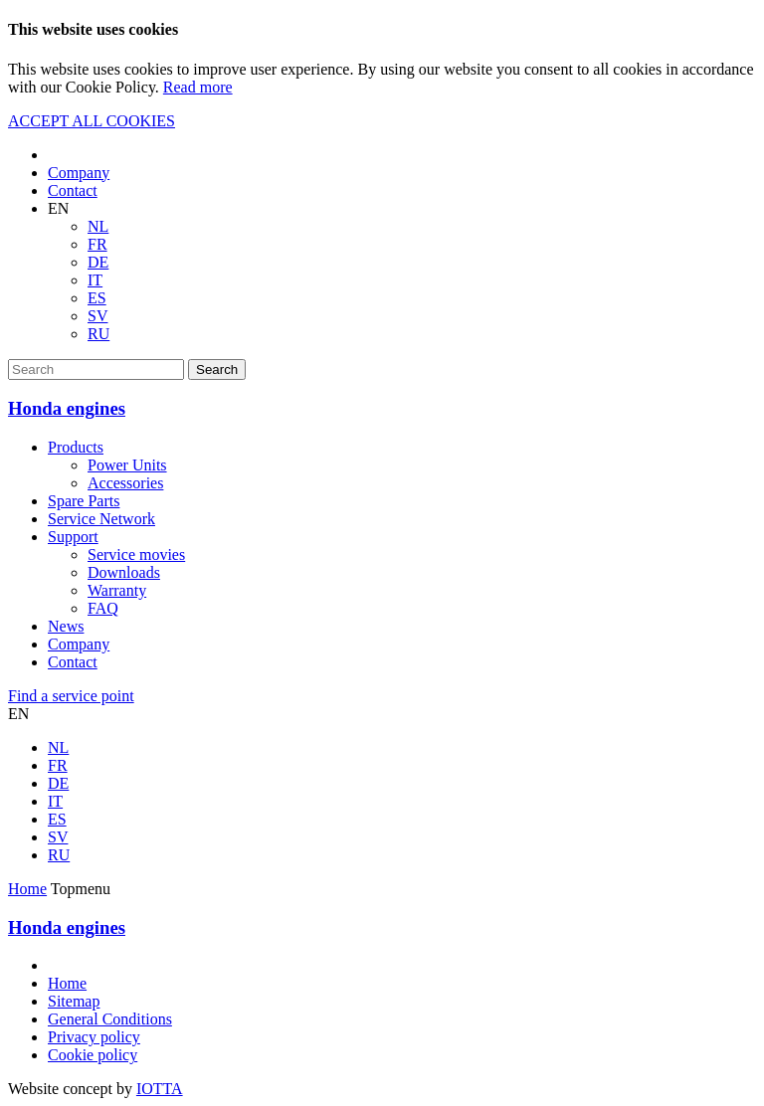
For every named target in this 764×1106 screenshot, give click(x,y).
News (66, 626)
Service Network (101, 518)
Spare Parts (83, 500)
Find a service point (71, 695)
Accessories (125, 482)
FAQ (103, 608)
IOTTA (159, 1088)
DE (98, 262)
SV (97, 315)
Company (78, 172)
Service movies (136, 554)
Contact (72, 190)
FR (97, 244)
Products (75, 447)
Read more (198, 87)
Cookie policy (92, 1054)
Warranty (117, 590)
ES (97, 297)
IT (95, 280)
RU (98, 333)
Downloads (124, 572)
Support (73, 536)
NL (98, 226)
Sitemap (73, 1001)
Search (217, 369)
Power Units (127, 465)
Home (27, 888)
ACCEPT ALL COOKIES (91, 120)
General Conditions (110, 1019)
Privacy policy (94, 1036)
